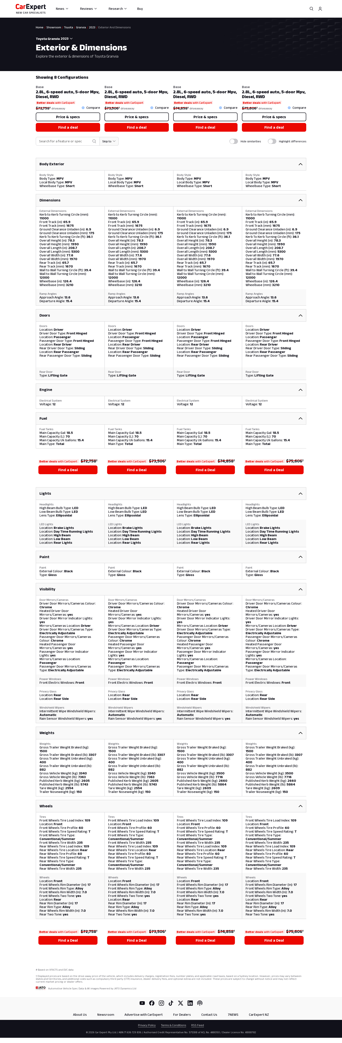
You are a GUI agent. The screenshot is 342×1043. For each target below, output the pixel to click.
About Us (80, 1014)
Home (39, 27)
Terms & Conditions (173, 1025)
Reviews (88, 8)
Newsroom (105, 1014)
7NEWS (233, 1014)
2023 (92, 27)
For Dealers (182, 1014)
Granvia (81, 27)
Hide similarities (251, 141)
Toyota (68, 27)
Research (118, 8)
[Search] (311, 8)
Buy (140, 8)
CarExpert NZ (259, 1014)
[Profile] (320, 8)
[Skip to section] (109, 141)
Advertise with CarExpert (144, 1014)
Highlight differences (292, 141)
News (62, 8)
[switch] (233, 141)
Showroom (53, 27)
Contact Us (209, 1014)
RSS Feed (197, 1025)
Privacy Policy (147, 1025)
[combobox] (67, 38)
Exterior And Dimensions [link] (114, 27)
